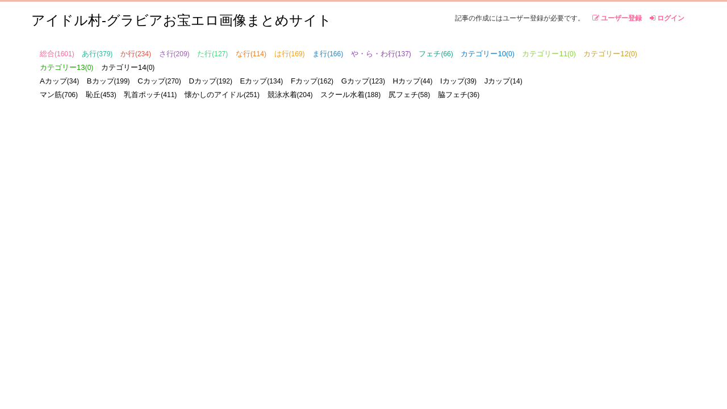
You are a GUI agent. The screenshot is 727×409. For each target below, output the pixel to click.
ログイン (667, 18)
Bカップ (108, 81)
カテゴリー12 (610, 53)
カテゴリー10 (487, 53)
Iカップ (458, 81)
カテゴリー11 (548, 53)
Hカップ (413, 81)
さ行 (174, 53)
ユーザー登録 (617, 18)
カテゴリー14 (127, 67)
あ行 (97, 53)
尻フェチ (409, 94)
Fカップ (312, 81)
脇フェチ (458, 94)
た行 (212, 53)
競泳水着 (290, 94)
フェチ (436, 53)
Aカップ (59, 81)
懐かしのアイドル (222, 94)
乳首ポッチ (150, 94)
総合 (57, 53)
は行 (289, 53)
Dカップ (210, 81)
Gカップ (363, 81)
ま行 (327, 53)
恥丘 (101, 94)
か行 (135, 53)
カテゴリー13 (66, 67)
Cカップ (159, 81)
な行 (251, 53)
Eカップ (261, 81)
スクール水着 (350, 94)
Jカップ (503, 81)
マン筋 (59, 94)
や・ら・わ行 (381, 53)
